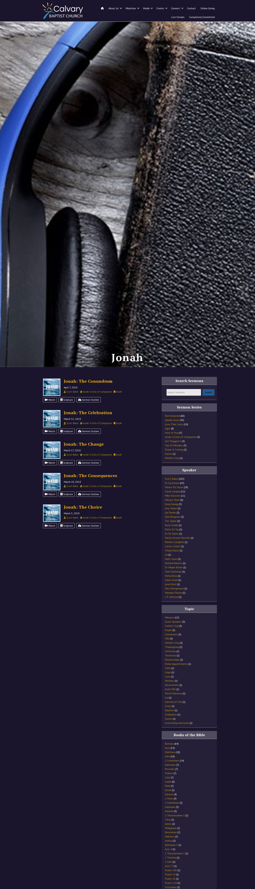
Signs (167, 438)
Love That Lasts (174, 434)
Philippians (170, 838)
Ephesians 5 (171, 855)
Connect (175, 8)
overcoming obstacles (177, 733)
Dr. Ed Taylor (172, 543)
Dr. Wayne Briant (174, 577)
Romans (169, 753)
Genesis (169, 804)
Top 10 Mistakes (174, 455)
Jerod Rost (170, 594)
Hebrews (169, 846)
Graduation (171, 724)
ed (166, 564)
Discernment (172, 695)
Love (167, 686)
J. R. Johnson (171, 607)
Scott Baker (171, 489)
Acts (167, 758)
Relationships (172, 669)
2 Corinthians (172, 813)
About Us (113, 8)
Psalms (169, 783)
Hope (168, 682)
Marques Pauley (173, 602)
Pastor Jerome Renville (177, 548)
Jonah (168, 800)
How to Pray (172, 442)
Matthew (170, 762)
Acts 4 (168, 859)
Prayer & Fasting (174, 459)
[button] (121, 8)
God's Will (170, 699)
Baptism (169, 720)
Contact (191, 8)
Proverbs (169, 779)
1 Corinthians (172, 770)
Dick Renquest (172, 527)
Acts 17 (169, 876)
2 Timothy (170, 867)
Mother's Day (172, 468)
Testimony (170, 665)
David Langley (172, 501)
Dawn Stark (171, 590)
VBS (167, 648)
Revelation (171, 842)
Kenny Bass (171, 586)
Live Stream (177, 17)
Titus (168, 829)
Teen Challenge (173, 581)
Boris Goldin (171, 535)
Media (146, 8)
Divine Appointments (176, 674)
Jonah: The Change (84, 454)
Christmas (170, 661)
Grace (168, 716)
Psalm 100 (171, 880)
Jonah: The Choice (83, 517)
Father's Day (171, 636)
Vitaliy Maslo (172, 560)
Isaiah (168, 791)
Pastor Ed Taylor (174, 497)
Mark (167, 796)
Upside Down (172, 430)
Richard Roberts (173, 573)
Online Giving (208, 8)
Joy (166, 707)
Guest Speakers (173, 631)
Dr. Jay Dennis (172, 493)
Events (160, 8)
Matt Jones (171, 569)
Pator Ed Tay (172, 539)
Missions (169, 627)
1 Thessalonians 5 (175, 825)
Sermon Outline (88, 410)
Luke (167, 787)
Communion (171, 644)
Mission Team (172, 510)
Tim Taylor (171, 531)
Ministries (131, 8)
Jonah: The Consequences (90, 485)
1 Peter (169, 808)
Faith (168, 678)
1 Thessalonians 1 (175, 863)
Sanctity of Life (173, 712)
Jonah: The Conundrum (88, 391)
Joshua (168, 850)
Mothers (169, 691)
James (168, 834)
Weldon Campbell (174, 552)
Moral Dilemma (173, 703)
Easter (168, 464)
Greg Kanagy (171, 514)
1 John (168, 872)
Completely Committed (202, 17)
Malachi (169, 821)
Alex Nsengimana (174, 598)
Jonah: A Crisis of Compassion (181, 447)
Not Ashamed (172, 426)
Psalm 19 (170, 884)
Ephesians (170, 775)
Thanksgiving (172, 657)
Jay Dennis (170, 522)
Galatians (170, 817)
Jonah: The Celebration (88, 423)
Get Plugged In (173, 451)
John (167, 766)
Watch (50, 410)
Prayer (168, 640)
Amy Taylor (171, 518)
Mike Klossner (172, 505)
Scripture (66, 410)
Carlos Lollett (173, 556)
